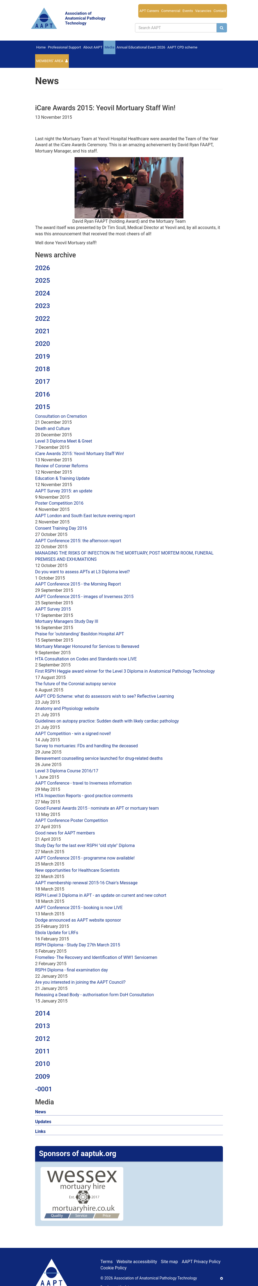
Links (40, 1131)
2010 (42, 1064)
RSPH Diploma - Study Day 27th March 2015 (77, 944)
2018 (42, 369)
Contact (220, 11)
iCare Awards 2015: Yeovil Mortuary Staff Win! (79, 453)
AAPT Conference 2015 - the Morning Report (78, 584)
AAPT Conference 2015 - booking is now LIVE (79, 907)
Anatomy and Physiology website (67, 708)
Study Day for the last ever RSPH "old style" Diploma (85, 845)
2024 (42, 293)
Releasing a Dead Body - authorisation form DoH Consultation (94, 994)
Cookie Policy (113, 1267)
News (40, 1111)
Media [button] (109, 47)
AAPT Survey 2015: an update (63, 490)
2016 (42, 394)
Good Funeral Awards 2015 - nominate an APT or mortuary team (97, 808)
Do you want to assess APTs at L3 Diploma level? (82, 571)
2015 (42, 407)
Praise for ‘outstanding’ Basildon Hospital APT (79, 633)
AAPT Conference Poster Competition (71, 820)
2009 (42, 1076)
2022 (42, 318)
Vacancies (203, 11)
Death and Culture (52, 428)
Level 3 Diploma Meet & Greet (63, 441)
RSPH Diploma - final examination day (71, 970)
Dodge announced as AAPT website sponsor (78, 920)
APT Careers (149, 11)
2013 (42, 1026)
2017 (42, 381)
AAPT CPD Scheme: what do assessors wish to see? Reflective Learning (104, 696)
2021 (42, 331)
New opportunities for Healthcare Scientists (77, 870)
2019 (42, 356)
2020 (42, 344)
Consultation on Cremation (61, 416)
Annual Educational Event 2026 (140, 47)
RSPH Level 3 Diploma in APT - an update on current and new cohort (100, 895)
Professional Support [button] (64, 47)
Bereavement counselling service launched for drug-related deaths (99, 758)
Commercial (170, 11)
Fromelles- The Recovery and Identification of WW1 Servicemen (96, 957)
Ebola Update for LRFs (56, 932)
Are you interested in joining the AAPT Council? (80, 982)
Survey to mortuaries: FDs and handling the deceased (86, 745)
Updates (43, 1121)
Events (187, 11)
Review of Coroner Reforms (61, 465)
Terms (106, 1261)
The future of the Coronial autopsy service (75, 683)
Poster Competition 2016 (59, 503)
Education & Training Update (62, 478)
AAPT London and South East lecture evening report (85, 515)
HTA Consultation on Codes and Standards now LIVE (86, 659)
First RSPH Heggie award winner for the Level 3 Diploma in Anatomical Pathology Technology (125, 671)
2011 (42, 1051)
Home (41, 47)
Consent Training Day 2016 (61, 528)
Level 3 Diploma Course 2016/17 (66, 770)
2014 (42, 1013)
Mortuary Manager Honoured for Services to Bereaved (87, 646)
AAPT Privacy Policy (201, 1261)
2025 (42, 280)
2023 (42, 306)
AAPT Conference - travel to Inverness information (83, 783)
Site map (169, 1261)
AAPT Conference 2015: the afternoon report (78, 540)
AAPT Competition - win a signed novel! (73, 733)
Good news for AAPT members (65, 833)
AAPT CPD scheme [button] (182, 47)
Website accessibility (136, 1261)
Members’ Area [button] (49, 61)
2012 (42, 1039)
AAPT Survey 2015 (53, 609)
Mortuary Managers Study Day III (66, 621)
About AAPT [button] (93, 47)
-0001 (43, 1089)
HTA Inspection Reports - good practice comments (84, 795)
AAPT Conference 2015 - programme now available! (85, 858)
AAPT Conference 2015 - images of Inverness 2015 (84, 596)
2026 (42, 268)
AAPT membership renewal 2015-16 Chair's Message (86, 882)
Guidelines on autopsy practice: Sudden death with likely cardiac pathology (107, 721)
